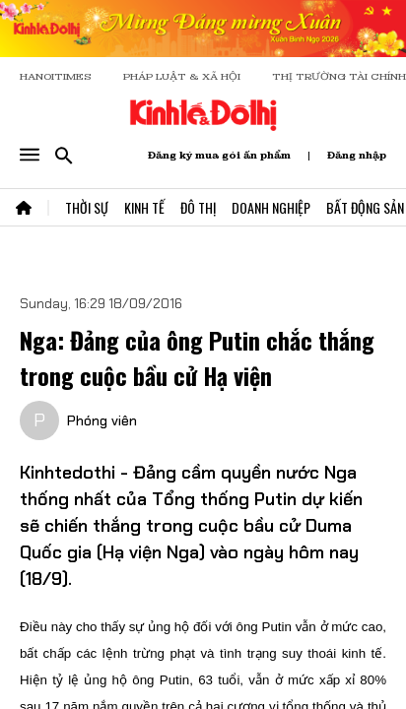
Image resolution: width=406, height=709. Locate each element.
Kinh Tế (144, 207)
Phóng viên (102, 420)
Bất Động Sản (365, 207)
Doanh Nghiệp (271, 207)
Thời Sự (86, 207)
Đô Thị (198, 207)
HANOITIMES (56, 76)
